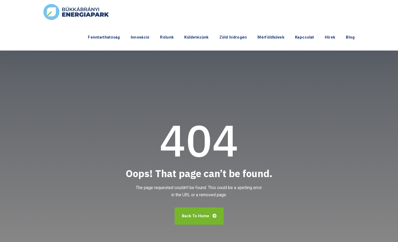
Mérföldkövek (270, 37)
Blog (350, 37)
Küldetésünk (196, 37)
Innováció (140, 37)
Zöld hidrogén (233, 37)
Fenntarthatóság (104, 37)
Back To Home (199, 216)
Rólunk (167, 37)
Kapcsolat (304, 37)
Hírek (330, 37)
